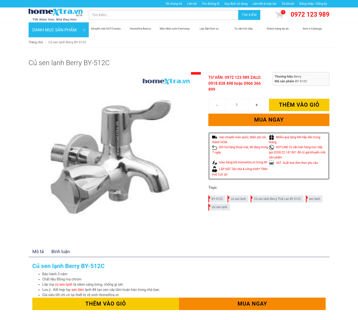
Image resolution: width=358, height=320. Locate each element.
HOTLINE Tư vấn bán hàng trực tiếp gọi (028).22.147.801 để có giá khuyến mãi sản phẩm (297, 152)
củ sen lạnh (237, 198)
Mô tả (38, 251)
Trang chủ (36, 42)
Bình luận (60, 251)
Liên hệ (191, 3)
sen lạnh (313, 198)
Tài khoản (287, 3)
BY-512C (216, 198)
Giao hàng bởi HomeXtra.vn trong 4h (239, 162)
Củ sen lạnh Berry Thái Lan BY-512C (276, 198)
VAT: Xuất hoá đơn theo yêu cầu (293, 163)
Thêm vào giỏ (299, 105)
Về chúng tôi (174, 3)
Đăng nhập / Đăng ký (313, 3)
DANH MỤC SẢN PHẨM (58, 29)
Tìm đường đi (211, 3)
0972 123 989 (310, 14)
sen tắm (77, 290)
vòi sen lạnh (218, 206)
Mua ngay (269, 120)
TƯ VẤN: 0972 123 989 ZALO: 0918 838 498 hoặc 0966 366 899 (234, 83)
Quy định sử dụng (235, 3)
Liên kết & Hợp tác (264, 3)
